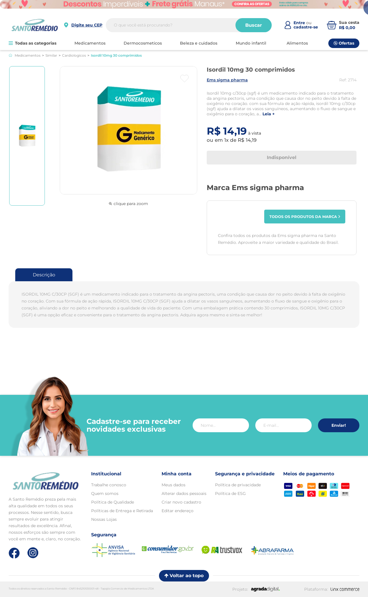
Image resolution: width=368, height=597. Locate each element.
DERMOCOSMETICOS (143, 43)
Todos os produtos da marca (304, 216)
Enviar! (338, 425)
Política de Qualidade (112, 502)
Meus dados (173, 484)
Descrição (44, 275)
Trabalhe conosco (108, 484)
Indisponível (281, 157)
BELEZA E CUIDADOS (198, 43)
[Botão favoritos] (184, 78)
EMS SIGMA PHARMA (227, 80)
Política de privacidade (238, 484)
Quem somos (104, 493)
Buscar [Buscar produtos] (253, 25)
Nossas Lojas (104, 519)
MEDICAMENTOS (90, 43)
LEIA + (268, 114)
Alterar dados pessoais (184, 493)
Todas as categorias (32, 43)
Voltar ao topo (184, 575)
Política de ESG (230, 493)
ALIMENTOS (297, 43)
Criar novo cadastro (181, 502)
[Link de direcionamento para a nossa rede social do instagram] (33, 552)
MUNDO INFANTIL (251, 43)
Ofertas (344, 43)
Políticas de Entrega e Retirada (122, 510)
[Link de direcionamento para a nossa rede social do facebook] (14, 553)
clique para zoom (128, 203)
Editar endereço (177, 510)
